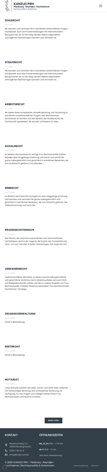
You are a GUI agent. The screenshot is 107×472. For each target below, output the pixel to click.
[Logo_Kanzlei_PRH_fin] (27, 6)
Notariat (12, 379)
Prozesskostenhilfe (19, 230)
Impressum (95, 466)
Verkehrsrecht (16, 269)
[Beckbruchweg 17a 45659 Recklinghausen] (7, 445)
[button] (101, 5)
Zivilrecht (12, 20)
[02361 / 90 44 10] (7, 451)
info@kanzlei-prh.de (19, 454)
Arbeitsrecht (15, 104)
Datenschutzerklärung (81, 466)
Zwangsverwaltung (20, 314)
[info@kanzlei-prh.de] (7, 455)
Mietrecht (12, 346)
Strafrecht (13, 62)
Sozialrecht (14, 146)
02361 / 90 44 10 (16, 450)
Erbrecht (12, 188)
